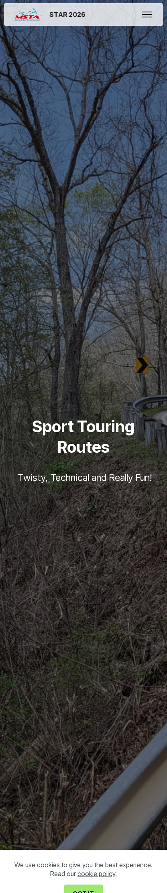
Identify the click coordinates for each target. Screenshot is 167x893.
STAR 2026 (67, 14)
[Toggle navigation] (147, 14)
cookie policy (96, 882)
